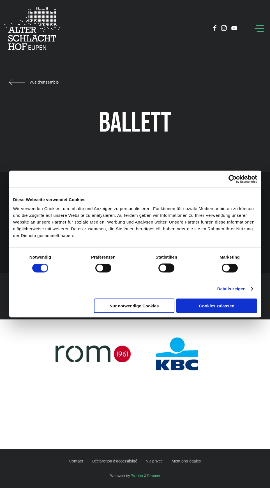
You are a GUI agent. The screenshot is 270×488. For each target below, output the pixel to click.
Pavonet (153, 475)
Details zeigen (231, 288)
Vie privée (154, 461)
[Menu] (259, 28)
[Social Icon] (214, 29)
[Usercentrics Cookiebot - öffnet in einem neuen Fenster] (232, 179)
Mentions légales (186, 461)
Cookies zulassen (216, 305)
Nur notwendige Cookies (134, 305)
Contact (76, 461)
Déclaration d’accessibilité (114, 461)
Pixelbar (137, 475)
